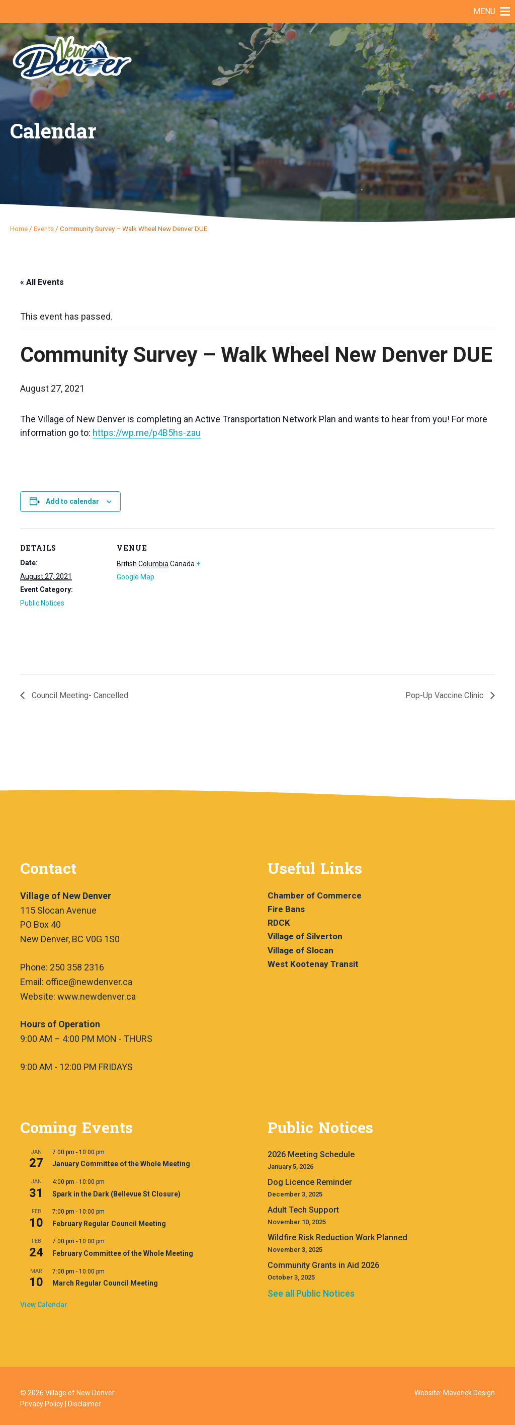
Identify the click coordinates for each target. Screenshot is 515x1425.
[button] (484, 11)
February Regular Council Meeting (109, 1224)
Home (19, 228)
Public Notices (42, 603)
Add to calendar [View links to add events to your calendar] (72, 501)
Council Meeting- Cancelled (79, 695)
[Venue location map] (266, 598)
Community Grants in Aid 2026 (323, 1265)
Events (44, 228)
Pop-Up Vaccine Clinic (445, 695)
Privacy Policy (41, 1404)
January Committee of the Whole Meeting (121, 1164)
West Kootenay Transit (313, 964)
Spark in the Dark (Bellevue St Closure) (116, 1194)
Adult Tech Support (303, 1210)
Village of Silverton (305, 936)
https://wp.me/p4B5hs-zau (147, 432)
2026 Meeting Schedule (311, 1154)
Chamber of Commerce (315, 895)
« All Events (42, 282)
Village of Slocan (300, 950)
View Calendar (43, 1305)
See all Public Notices (311, 1293)
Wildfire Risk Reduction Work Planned (337, 1237)
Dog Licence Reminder (310, 1182)
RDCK (279, 923)
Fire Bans (286, 909)
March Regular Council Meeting (105, 1283)
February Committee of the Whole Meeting (122, 1253)
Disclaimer (84, 1404)
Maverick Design (469, 1393)
